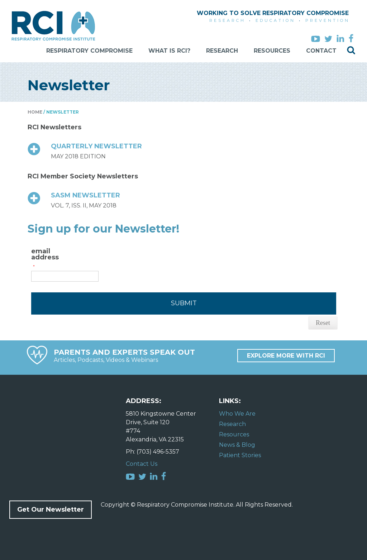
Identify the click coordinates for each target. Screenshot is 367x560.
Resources (272, 50)
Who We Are (237, 413)
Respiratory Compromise (89, 50)
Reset (323, 322)
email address (45, 254)
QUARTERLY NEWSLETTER (96, 146)
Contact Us (141, 463)
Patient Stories (240, 455)
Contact (321, 50)
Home (35, 112)
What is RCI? (169, 50)
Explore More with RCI (286, 355)
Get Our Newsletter (50, 509)
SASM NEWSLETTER (85, 195)
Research (222, 50)
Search (351, 50)
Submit (184, 303)
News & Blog (237, 444)
